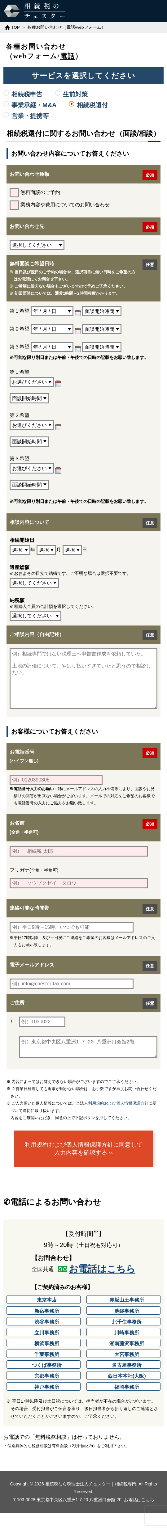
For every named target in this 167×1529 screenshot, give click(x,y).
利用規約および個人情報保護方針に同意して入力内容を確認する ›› (84, 1164)
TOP (15, 27)
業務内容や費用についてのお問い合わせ (60, 205)
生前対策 (75, 94)
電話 (67, 56)
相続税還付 (92, 105)
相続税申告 (26, 94)
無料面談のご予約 (35, 192)
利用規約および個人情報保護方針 (118, 1119)
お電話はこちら (102, 1285)
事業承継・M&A (34, 105)
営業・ (30, 116)
